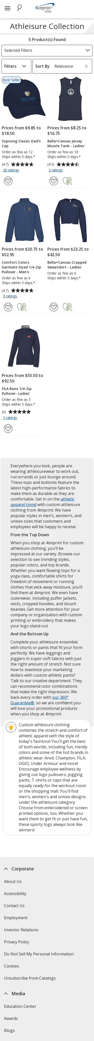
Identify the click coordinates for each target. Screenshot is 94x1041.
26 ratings (11, 170)
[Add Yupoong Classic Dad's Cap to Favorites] (8, 181)
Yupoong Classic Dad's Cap (21, 143)
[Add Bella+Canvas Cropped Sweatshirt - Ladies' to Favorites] (54, 307)
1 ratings (10, 418)
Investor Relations (22, 931)
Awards (11, 1018)
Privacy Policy (17, 943)
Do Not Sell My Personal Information (39, 955)
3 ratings (10, 296)
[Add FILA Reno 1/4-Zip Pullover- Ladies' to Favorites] (8, 429)
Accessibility (15, 893)
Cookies (12, 967)
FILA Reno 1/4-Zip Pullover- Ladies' (17, 391)
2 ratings (56, 170)
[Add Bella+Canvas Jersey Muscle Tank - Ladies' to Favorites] (54, 181)
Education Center (20, 1006)
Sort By (42, 66)
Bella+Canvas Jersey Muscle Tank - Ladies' (66, 143)
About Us (13, 881)
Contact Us (14, 905)
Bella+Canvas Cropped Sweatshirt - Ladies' (66, 264)
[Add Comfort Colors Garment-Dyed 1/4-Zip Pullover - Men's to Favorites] (8, 307)
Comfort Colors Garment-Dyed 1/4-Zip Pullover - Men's (21, 267)
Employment (16, 917)
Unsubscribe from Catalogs (30, 979)
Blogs (9, 1030)
